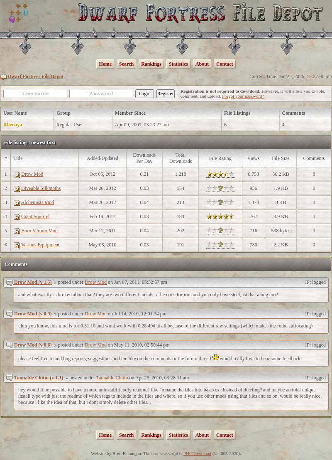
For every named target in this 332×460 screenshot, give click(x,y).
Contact (224, 64)
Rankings (151, 64)
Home (105, 64)
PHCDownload (197, 453)
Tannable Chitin (112, 378)
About (202, 64)
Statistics (178, 64)
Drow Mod (96, 282)
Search (126, 64)
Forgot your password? (243, 95)
